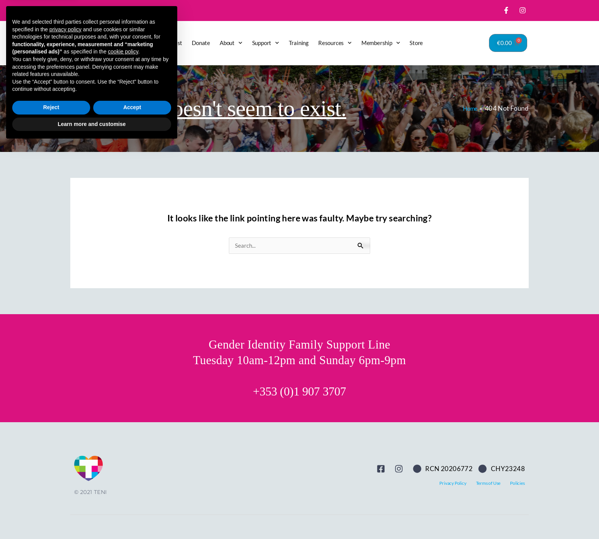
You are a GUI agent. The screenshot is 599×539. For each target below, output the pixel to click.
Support (265, 43)
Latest (174, 42)
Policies (517, 483)
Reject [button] (51, 502)
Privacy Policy (452, 483)
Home (149, 42)
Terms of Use (488, 483)
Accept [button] (132, 502)
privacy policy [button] (65, 423)
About (231, 43)
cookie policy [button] (123, 446)
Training (299, 42)
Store (416, 42)
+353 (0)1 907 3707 (299, 392)
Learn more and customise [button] (92, 518)
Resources (335, 43)
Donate (201, 42)
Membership (380, 43)
